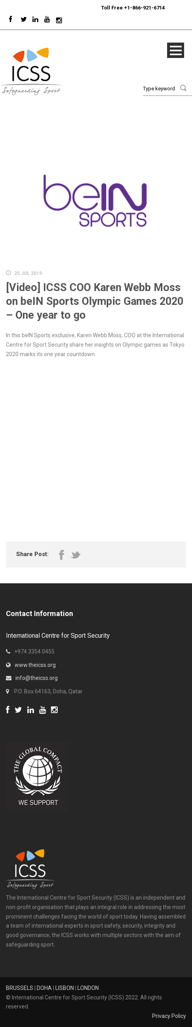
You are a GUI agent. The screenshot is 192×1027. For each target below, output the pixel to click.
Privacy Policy (169, 1016)
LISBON (64, 988)
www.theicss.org (35, 665)
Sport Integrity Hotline (98, 8)
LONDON (88, 988)
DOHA (44, 988)
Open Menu (175, 50)
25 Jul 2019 (28, 273)
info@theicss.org (36, 678)
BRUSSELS (19, 988)
